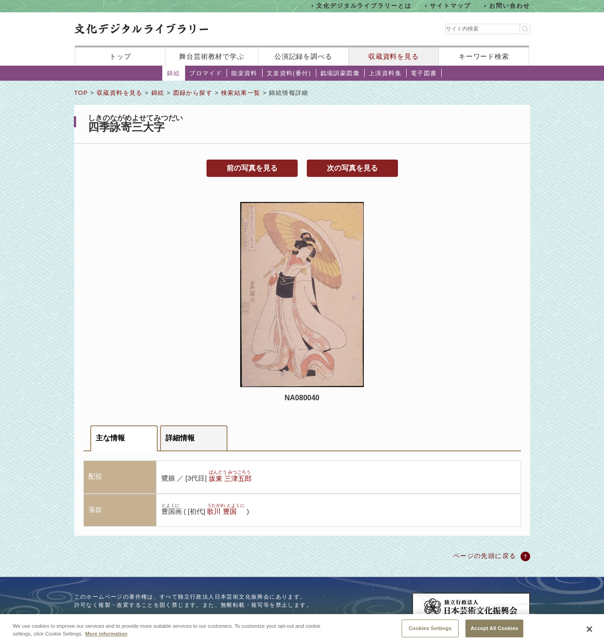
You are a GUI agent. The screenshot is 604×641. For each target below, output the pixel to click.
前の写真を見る (252, 168)
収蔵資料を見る (393, 56)
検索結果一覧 (240, 92)
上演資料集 (385, 73)
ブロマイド (205, 73)
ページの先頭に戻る (484, 555)
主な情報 (110, 438)
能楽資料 (244, 73)
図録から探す (192, 92)
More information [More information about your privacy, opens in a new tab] (106, 638)
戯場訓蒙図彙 (340, 73)
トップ (120, 56)
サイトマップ (450, 5)
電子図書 (424, 73)
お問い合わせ (509, 5)
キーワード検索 (484, 56)
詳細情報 (180, 438)
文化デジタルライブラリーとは (364, 5)
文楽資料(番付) (289, 73)
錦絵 (173, 73)
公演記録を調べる (303, 56)
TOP (81, 92)
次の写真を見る (352, 168)
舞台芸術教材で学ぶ (211, 56)
